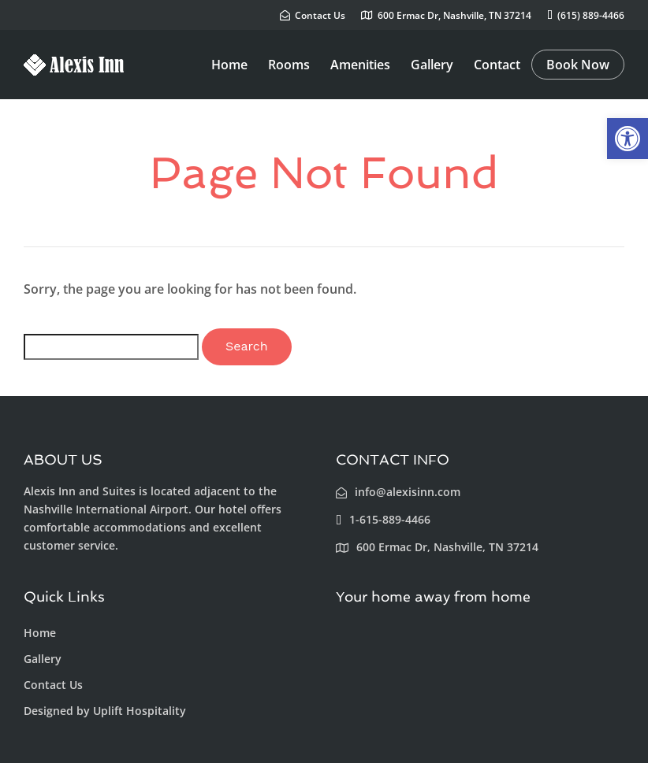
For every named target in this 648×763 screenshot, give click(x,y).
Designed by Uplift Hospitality (105, 710)
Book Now (577, 64)
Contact (497, 64)
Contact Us (53, 684)
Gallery (432, 64)
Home (229, 64)
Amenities (360, 64)
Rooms (289, 64)
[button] (627, 138)
